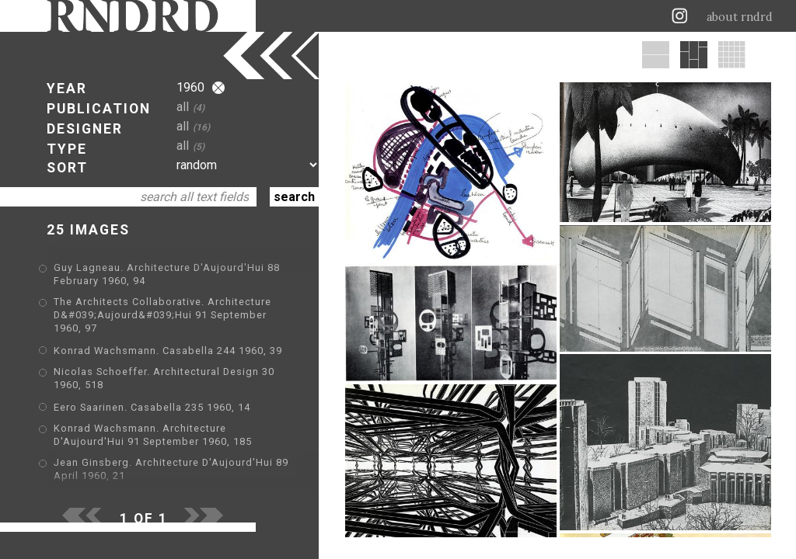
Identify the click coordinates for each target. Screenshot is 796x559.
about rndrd (740, 17)
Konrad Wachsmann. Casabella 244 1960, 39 (168, 350)
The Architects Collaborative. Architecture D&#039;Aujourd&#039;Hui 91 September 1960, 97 (162, 315)
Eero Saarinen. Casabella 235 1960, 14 (152, 407)
